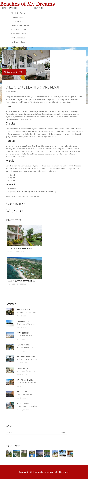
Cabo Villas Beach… (25, 380)
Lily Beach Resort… (24, 321)
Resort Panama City (18, 54)
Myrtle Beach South (18, 38)
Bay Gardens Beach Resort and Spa (21, 248)
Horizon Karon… (23, 345)
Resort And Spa (16, 50)
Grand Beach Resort (18, 29)
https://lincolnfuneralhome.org (45, 191)
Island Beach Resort (18, 34)
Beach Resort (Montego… (27, 356)
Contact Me (38, 8)
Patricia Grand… (23, 403)
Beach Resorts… (23, 333)
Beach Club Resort (18, 21)
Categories (13, 8)
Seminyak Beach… (24, 309)
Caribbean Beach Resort (20, 25)
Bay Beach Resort (17, 17)
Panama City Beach (18, 46)
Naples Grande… (23, 392)
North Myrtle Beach (18, 42)
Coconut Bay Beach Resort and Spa (21, 281)
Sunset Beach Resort (18, 58)
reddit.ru (13, 189)
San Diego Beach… (24, 368)
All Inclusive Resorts (18, 13)
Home (4, 8)
